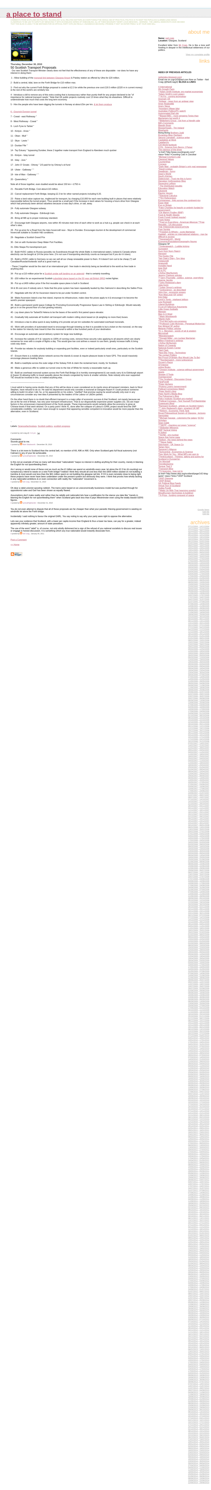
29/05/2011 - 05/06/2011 (198, 1171)
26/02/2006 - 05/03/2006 (198, 655)
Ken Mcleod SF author (169, 326)
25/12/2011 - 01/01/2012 (198, 1233)
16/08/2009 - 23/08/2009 (198, 995)
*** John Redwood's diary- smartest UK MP (178, 408)
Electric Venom (165, 193)
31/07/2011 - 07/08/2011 (198, 1190)
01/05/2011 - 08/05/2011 (198, 1162)
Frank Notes (164, 220)
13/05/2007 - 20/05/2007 (198, 780)
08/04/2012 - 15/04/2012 (198, 1266)
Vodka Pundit (164, 488)
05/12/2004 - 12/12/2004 (198, 535)
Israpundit (163, 263)
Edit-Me (206, 512)
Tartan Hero (164, 447)
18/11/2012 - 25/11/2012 (198, 1334)
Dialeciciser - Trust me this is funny (174, 179)
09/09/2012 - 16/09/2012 (198, 1313)
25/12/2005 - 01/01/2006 (198, 636)
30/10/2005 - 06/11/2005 (198, 619)
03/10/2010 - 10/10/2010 (198, 1100)
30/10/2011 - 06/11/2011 (198, 1216)
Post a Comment (18, 540)
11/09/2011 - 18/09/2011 (198, 1201)
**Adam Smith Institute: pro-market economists (180, 92)
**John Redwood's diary (169, 282)
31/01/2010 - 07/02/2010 (198, 1046)
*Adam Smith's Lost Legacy (171, 94)
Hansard (162, 253)
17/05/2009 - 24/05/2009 (198, 967)
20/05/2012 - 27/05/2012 (198, 1278)
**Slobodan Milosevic (168, 428)
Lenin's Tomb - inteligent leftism (173, 299)
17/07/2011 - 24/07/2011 (198, 1186)
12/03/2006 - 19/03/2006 (198, 660)
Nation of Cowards (167, 345)
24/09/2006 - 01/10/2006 (198, 713)
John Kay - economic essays (172, 292)
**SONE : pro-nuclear (168, 435)
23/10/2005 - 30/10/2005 (198, 617)
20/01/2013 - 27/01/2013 (198, 1354)
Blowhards (163, 130)
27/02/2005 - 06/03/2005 (198, 561)
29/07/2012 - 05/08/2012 (198, 1300)
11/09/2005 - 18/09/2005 (198, 612)
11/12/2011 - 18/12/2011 (198, 1229)
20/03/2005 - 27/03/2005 (198, 567)
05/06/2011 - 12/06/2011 (198, 1173)
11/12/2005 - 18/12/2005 (198, 632)
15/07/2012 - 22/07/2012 (198, 1296)
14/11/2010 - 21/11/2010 (198, 1113)
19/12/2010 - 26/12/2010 (198, 1124)
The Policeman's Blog (168, 396)
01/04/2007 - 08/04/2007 (198, 769)
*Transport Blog (165, 469)
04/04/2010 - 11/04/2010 (198, 1066)
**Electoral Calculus (167, 195)
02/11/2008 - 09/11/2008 (198, 909)
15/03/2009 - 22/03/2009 (198, 948)
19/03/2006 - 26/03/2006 (198, 662)
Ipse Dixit (162, 268)
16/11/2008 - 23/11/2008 (198, 911)
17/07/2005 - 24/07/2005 (198, 597)
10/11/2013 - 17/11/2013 (198, 1422)
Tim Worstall (164, 461)
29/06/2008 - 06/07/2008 (198, 870)
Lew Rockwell (164, 302)
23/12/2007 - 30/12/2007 (198, 823)
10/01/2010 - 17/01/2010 (198, 1040)
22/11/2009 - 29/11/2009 (198, 1025)
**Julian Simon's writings (170, 287)
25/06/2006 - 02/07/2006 (198, 692)
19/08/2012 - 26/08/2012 (198, 1306)
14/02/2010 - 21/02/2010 (198, 1051)
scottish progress (62, 426)
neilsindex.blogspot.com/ (170, 77)
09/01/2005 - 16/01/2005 (198, 546)
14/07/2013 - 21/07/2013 (198, 1386)
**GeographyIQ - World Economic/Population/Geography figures (177, 240)
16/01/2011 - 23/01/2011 (198, 1132)
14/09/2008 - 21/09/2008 (198, 894)
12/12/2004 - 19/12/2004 (198, 537)
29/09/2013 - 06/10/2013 (198, 1409)
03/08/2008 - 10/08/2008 (198, 881)
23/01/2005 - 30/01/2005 (198, 550)
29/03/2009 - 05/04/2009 (198, 952)
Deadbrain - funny (166, 171)
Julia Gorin (163, 285)
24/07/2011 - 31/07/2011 (198, 1188)
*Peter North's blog (167, 391)
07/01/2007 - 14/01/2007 (198, 743)
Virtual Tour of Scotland (169, 486)
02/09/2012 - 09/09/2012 (198, 1311)
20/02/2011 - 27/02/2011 (198, 1141)
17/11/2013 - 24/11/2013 (198, 1425)
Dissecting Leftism (167, 183)
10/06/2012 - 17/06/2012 (198, 1285)
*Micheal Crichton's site (169, 157)
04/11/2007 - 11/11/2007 (198, 808)
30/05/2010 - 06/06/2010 (198, 1083)
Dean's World (164, 174)
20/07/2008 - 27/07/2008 (198, 877)
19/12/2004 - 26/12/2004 (198, 539)
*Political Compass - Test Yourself (174, 401)
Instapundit (163, 261)
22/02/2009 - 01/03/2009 (198, 941)
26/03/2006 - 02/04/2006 (198, 664)
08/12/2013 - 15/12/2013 (198, 1431)
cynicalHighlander (29, 456)
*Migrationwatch (166, 336)
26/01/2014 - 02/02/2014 (198, 1444)
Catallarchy (163, 142)
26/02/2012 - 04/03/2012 (198, 1253)
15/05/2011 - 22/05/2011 (198, 1167)
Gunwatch (163, 249)
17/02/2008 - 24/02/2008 (198, 840)
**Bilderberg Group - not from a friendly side (179, 121)
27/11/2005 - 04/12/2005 (198, 627)
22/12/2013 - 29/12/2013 (198, 1435)
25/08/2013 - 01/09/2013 (198, 1399)
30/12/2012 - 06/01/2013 (198, 1347)
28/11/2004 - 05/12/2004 (198, 533)
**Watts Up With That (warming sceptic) (177, 490)
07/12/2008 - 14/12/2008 (198, 917)
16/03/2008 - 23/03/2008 (198, 849)
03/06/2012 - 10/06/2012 (198, 1283)
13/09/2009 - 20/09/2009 (198, 1003)
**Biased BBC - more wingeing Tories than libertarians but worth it (178, 117)
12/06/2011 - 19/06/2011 (198, 1175)
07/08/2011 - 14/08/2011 (198, 1192)
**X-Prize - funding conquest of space (176, 495)
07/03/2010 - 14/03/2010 (198, 1057)
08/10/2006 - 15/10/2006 (198, 718)
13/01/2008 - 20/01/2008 (198, 829)
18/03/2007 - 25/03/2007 (198, 765)
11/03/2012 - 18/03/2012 (198, 1257)
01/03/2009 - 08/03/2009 (198, 943)
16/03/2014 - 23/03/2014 (198, 1459)
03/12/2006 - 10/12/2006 (198, 735)
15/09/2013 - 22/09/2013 (198, 1405)
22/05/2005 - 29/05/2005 (198, 587)
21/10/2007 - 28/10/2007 (198, 804)
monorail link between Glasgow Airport (52, 78)
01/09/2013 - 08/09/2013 (198, 1401)
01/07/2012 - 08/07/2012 (198, 1291)
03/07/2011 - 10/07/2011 (198, 1182)
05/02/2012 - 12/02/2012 (198, 1246)
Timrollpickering (165, 464)
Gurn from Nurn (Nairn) (169, 251)
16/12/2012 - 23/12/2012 (198, 1343)
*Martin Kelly (164, 319)
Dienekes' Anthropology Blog (172, 181)
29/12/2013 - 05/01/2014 (198, 1437)
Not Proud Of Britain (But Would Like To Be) (179, 357)
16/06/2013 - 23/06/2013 (198, 1377)
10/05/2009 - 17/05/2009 (198, 965)
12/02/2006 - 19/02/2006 (198, 651)
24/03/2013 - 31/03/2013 (198, 1373)
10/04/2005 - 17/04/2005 (198, 574)
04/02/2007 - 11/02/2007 (198, 752)
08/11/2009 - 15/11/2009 (198, 1021)
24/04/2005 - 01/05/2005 (198, 578)
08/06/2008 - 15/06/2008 (198, 864)
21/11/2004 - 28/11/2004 (198, 531)
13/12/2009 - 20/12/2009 (198, 1031)
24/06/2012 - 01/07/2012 (198, 1289)
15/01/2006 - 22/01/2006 (198, 642)
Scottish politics (45, 426)
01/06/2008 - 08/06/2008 (198, 862)
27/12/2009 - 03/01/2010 (198, 1036)
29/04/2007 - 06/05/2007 (198, 776)
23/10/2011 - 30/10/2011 (198, 1214)
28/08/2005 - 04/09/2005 (198, 610)
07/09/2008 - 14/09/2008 (198, 892)
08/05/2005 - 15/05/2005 (198, 582)
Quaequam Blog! (166, 403)
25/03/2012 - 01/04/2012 (198, 1261)
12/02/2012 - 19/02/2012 (198, 1248)
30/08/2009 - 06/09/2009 (198, 999)
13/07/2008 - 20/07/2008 (198, 874)
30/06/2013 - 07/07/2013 (198, 1382)
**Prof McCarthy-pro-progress (172, 321)
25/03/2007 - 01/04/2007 (198, 767)
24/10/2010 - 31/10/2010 (198, 1107)
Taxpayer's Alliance (167, 449)
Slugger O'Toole (165, 374)
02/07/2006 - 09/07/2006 (198, 694)
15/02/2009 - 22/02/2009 (198, 939)
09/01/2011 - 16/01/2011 (198, 1130)
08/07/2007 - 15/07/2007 (198, 797)
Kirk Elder (163, 297)
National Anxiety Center (169, 348)
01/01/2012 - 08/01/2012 (198, 1235)
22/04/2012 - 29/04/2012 (198, 1270)
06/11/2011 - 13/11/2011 (198, 1218)
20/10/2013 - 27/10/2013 (198, 1416)
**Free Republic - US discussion (181, 223)
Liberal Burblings (166, 304)
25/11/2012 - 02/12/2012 (198, 1336)
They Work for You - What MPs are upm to (178, 454)
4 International (165, 87)
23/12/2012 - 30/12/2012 (198, 1345)
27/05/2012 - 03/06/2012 (198, 1281)
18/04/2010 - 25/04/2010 (198, 1070)
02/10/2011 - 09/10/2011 (198, 1208)
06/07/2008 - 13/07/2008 (198, 872)
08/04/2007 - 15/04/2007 (198, 771)
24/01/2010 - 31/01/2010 (198, 1044)
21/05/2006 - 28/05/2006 (198, 681)
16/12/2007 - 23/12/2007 (198, 821)
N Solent (162, 432)
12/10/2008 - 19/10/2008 (198, 902)
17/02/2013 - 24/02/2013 (198, 1362)
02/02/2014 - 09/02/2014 (198, 1446)
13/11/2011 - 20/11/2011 (198, 1220)
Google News (203, 510)
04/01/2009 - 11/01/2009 (198, 926)
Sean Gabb (163, 423)
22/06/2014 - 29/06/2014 (198, 1483)
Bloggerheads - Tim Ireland (171, 128)
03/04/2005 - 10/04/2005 (198, 571)
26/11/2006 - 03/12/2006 (198, 733)
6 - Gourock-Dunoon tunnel (23, 112)
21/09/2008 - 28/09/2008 (198, 896)
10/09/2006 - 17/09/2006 (198, 709)
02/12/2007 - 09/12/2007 (198, 816)
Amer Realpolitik (166, 104)
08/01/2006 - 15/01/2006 (198, 640)
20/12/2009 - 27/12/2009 (198, 1033)
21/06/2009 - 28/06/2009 (198, 978)
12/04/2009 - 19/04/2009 (198, 956)
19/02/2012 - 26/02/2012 (198, 1250)
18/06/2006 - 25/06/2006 (198, 690)
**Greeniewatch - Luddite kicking (173, 246)
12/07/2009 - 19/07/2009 (198, 984)
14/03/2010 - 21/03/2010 (198, 1059)
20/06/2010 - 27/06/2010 (198, 1089)
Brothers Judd (177, 133)
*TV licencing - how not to (170, 471)
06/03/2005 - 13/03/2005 (198, 563)
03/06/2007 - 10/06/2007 (198, 786)
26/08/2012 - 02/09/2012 (198, 1308)
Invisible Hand (165, 266)
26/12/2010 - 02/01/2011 (198, 1126)
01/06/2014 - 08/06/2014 (198, 1476)
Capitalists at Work (167, 140)
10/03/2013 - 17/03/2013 (198, 1369)
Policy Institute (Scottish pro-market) (175, 399)
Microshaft (163, 333)
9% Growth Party (166, 89)
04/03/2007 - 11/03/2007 (198, 761)
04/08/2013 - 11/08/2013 (198, 1392)
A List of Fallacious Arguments (172, 307)
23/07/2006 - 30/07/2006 (198, 696)
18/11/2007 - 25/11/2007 (198, 812)
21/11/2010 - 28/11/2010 (198, 1115)
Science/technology (27, 426)
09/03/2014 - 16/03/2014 (198, 1457)
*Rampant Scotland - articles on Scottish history (181, 406)
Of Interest (163, 365)
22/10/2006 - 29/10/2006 (198, 722)
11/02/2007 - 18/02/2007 (198, 754)
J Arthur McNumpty (167, 343)
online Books (164, 367)
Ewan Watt (163, 203)
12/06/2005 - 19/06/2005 (198, 593)
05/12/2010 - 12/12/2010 (198, 1119)
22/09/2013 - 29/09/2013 (198, 1407)
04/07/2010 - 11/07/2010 (198, 1094)
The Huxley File (165, 256)
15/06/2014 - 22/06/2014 (198, 1480)
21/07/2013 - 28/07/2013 (198, 1388)
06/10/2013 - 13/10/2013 (198, 1412)
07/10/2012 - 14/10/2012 (198, 1321)
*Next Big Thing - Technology (172, 353)
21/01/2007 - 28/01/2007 (198, 748)
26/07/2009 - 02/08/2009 (198, 988)
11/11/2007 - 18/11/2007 (198, 810)
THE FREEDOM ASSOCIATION (173, 227)
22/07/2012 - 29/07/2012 (198, 1298)
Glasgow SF (164, 244)
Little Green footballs (168, 309)
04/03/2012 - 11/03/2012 (198, 1255)
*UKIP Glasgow (165, 478)
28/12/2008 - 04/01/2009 (198, 924)
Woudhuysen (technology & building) (175, 493)
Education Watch (166, 188)
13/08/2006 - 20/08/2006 (198, 703)
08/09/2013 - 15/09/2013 (198, 1403)
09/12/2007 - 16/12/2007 (198, 819)
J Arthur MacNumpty (168, 273)
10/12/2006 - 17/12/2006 (198, 737)
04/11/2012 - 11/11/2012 (198, 1330)
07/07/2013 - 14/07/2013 (198, 1384)
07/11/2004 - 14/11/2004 (198, 526)
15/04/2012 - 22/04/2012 (198, 1268)
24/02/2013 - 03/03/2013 (198, 1364)
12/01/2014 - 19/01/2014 (198, 1440)
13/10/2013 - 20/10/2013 (198, 1414)
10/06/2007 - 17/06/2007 (198, 789)
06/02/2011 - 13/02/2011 (198, 1137)
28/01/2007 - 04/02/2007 (198, 750)
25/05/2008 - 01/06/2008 (198, 859)
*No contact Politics (167, 355)
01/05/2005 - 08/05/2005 (198, 580)
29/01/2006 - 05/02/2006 (198, 647)
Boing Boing (164, 133)
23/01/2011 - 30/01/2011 (198, 1134)
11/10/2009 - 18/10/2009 (198, 1012)
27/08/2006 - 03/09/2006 (198, 705)
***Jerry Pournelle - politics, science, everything (180, 278)
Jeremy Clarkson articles (170, 275)
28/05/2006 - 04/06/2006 (198, 683)
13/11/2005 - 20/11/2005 (198, 623)
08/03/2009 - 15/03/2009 (198, 945)
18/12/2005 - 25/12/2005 (198, 634)
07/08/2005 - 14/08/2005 (198, 604)
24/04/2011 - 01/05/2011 (198, 1160)
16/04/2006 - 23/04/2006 (198, 670)
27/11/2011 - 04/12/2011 (198, 1225)
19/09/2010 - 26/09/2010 (198, 1096)
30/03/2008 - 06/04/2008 (198, 853)
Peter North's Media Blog (170, 394)
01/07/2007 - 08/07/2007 (198, 795)
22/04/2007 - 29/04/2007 (198, 773)
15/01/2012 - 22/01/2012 (198, 1240)
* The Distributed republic (170, 186)
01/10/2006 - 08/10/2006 (198, 715)
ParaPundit (163, 382)
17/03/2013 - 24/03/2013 (198, 1371)
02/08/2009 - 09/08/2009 (198, 990)
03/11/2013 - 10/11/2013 (198, 1420)
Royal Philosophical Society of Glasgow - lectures (181, 413)
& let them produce (103, 104)
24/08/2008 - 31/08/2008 (198, 887)
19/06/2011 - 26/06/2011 (198, 1177)
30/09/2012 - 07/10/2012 (198, 1319)
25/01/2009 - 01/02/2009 (198, 932)
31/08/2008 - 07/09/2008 (198, 889)
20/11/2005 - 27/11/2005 (198, 625)
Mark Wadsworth (29, 444)
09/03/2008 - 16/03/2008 (198, 847)
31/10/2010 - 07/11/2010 (198, 1109)
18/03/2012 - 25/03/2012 (198, 1259)
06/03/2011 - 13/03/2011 (198, 1145)
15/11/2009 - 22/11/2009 (198, 1023)
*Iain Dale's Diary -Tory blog (171, 258)
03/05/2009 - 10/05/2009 (198, 963)
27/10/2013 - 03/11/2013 (198, 1418)
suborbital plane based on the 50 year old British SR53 (79, 278)
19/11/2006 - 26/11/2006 (198, 730)
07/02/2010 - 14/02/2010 (198, 1048)
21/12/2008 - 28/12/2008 (198, 922)
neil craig (26, 482)
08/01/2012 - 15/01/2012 (198, 1238)
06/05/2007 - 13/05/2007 (198, 778)
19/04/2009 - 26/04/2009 (198, 958)
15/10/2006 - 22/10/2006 (198, 720)
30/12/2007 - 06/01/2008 (198, 825)
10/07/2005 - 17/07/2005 (198, 595)
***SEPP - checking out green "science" (177, 425)
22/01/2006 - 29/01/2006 (198, 645)
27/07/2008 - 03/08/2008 (198, 879)
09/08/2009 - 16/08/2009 (198, 993)
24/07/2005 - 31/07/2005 (198, 599)
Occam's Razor (165, 362)
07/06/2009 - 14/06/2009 (198, 973)
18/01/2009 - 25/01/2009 (198, 930)
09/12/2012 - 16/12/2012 (198, 1341)
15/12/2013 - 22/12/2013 (198, 1433)
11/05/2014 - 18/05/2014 (198, 1470)
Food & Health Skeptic (169, 215)
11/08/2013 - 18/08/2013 (198, 1394)
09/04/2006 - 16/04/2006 (198, 668)
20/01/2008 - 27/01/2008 (198, 831)
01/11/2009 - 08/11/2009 (198, 1018)
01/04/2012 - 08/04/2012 (198, 1263)
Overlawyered (165, 377)
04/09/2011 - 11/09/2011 (198, 1199)
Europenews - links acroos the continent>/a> (179, 200)
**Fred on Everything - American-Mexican (178, 222)
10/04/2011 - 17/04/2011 (198, 1156)
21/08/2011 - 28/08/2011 (198, 1197)
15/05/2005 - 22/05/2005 (198, 584)
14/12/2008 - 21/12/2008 (198, 920)
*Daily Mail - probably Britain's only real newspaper (182, 166)
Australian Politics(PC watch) (172, 111)
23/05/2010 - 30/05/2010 (198, 1081)
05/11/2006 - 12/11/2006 (198, 726)
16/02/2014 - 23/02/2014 (198, 1450)
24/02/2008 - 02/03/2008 (198, 842)
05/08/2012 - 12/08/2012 (198, 1302)
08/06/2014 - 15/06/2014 (198, 1478)
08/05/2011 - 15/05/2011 (198, 1165)
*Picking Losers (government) (172, 386)
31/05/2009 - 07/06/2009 (198, 971)
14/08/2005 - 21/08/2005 (198, 606)
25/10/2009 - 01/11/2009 (198, 1016)
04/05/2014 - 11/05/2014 (198, 1467)
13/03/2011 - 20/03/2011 (198, 1147)
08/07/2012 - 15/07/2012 (198, 1293)
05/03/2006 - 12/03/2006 (198, 657)
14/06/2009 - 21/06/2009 (198, 975)
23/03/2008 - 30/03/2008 (198, 851)
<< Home (14, 544)
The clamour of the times (170, 150)
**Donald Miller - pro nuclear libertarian (176, 338)
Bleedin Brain (164, 125)
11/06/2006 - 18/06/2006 (198, 688)
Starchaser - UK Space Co (171, 444)
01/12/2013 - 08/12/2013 (198, 1429)
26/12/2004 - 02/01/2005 (198, 541)
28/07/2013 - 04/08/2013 (198, 1390)
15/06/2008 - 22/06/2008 (198, 866)
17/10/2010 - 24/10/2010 (198, 1104)
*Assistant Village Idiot (169, 108)
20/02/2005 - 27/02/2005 (198, 559)
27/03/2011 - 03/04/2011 (198, 1152)
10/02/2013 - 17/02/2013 (198, 1360)
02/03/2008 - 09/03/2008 (198, 844)
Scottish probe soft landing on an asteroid (64, 273)
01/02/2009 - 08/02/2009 (198, 935)
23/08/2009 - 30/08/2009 (198, 997)
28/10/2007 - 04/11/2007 (198, 806)
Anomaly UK (164, 99)
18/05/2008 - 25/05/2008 (198, 857)
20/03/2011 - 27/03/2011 (198, 1149)
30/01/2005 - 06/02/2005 (198, 552)
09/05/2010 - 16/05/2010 (198, 1076)
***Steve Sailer (165, 442)
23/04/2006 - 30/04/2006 (198, 672)
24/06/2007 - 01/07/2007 (198, 793)
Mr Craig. (183, 45)
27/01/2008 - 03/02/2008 (198, 834)
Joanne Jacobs (165, 280)
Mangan (162, 311)
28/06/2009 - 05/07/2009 (198, 980)
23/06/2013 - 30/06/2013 (198, 1379)
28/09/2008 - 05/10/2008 (198, 898)
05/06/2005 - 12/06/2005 (198, 591)
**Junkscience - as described (172, 290)
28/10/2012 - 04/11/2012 (198, 1328)
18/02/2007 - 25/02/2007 (198, 756)
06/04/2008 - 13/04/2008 (198, 855)
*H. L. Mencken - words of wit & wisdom (177, 331)
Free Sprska (164, 229)
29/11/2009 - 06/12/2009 (198, 1027)
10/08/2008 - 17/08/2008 (198, 883)
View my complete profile (198, 54)
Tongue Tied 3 (165, 466)
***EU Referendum (167, 198)
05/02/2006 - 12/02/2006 (198, 649)
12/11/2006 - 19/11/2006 (198, 728)
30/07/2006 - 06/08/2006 (198, 698)
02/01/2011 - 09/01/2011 (198, 1128)
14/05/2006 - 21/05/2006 (198, 679)
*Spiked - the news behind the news (175, 440)
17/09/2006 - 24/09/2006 (198, 711)
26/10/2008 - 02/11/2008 (198, 907)
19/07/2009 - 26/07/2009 (198, 986)
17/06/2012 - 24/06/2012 (198, 1287)
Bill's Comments (166, 123)
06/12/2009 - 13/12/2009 (198, 1029)
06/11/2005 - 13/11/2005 (198, 621)
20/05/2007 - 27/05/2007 (198, 782)
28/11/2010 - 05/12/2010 (198, 1117)
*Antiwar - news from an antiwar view (176, 101)
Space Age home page (169, 437)
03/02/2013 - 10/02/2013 (198, 1358)
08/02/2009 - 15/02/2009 (198, 937)
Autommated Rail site (168, 113)
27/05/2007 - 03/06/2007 (198, 784)
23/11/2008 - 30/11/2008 (198, 913)
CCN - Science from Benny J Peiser (175, 147)
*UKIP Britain (164, 481)
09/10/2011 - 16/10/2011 (198, 1210)
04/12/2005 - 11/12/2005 (198, 629)
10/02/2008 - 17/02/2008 (198, 838)
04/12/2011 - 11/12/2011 (198, 1227)
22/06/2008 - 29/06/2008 (198, 868)
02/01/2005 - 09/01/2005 (198, 544)
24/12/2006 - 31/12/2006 (198, 741)
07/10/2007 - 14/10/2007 (198, 799)
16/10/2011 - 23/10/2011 (198, 1212)
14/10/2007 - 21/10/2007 (198, 801)
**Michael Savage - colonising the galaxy (177, 418)
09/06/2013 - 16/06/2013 (198, 1375)
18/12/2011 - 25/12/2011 (198, 1231)
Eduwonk (162, 191)
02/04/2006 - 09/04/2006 (198, 666)
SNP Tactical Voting (167, 430)
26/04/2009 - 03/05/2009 (198, 960)
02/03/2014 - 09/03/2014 (198, 1455)
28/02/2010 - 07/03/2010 (198, 1055)
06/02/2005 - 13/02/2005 (198, 554)
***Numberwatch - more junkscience (175, 360)
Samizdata (163, 415)
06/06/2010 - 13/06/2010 (198, 1085)
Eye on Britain (165, 205)
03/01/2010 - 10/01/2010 (198, 1038)
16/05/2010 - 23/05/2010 (198, 1079)
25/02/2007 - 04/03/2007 (198, 758)
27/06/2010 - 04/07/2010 (198, 1091)
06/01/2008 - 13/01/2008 (198, 827)
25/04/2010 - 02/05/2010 (198, 1072)
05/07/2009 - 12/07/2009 (198, 982)
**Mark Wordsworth (167, 316)
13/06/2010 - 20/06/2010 (198, 1087)
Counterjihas (164, 162)
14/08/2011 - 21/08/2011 (198, 1195)
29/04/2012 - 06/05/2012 (198, 1272)
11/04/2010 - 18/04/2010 (198, 1068)
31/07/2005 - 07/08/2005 (198, 602)
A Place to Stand (34, 14)
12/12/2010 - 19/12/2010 (198, 1122)
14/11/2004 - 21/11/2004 (198, 529)
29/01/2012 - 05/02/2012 (198, 1244)
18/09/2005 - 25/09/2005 (198, 614)
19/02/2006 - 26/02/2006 (198, 653)
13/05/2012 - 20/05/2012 (198, 1276)
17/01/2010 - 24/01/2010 (198, 1042)
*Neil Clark (163, 350)
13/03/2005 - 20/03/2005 (198, 565)
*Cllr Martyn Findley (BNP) (171, 212)
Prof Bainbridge (198, 401)
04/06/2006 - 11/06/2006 (198, 685)
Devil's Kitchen (165, 176)
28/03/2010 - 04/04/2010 (198, 1064)
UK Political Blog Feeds (169, 483)
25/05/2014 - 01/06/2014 (198, 1474)
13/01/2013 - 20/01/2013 (198, 1351)
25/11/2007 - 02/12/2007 (198, 814)
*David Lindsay (165, 169)
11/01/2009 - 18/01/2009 (198, 928)
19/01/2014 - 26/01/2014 (198, 1442)
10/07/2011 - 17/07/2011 (198, 1184)
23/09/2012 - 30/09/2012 (198, 1317)
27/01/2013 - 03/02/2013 (198, 1356)
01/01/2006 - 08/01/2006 (198, 638)
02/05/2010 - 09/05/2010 (198, 1074)
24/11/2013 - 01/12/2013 (198, 1427)
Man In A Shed (165, 314)
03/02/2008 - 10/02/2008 (198, 836)
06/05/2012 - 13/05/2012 (198, 1274)
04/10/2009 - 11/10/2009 (198, 1010)
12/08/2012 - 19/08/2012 (198, 1304)
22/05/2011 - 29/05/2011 (198, 1169)
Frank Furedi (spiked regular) (172, 217)
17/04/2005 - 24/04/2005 (198, 576)
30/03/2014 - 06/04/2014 (198, 1463)
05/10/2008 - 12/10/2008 (198, 900)
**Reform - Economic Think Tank (173, 411)
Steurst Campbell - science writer (174, 137)
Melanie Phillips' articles (169, 328)
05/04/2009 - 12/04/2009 (198, 954)
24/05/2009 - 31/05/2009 (198, 969)
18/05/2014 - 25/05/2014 (198, 1472)
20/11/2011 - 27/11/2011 (198, 1223)
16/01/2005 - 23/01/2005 (198, 548)
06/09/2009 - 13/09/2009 (198, 1001)
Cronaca (162, 164)
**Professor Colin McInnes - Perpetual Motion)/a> (181, 324)
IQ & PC (162, 270)
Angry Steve (164, 106)
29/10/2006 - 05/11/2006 (198, 724)
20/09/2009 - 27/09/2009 (198, 1006)
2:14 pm (32, 433)
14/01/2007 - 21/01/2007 (198, 746)
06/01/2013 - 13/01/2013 (198, 1349)
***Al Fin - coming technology (172, 96)
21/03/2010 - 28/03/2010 (198, 1061)
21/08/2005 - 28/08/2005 (198, 608)
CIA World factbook (167, 145)
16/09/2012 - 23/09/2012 (198, 1315)
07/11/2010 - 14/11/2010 (198, 1111)
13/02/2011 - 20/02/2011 (198, 1139)
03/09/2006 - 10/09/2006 (198, 707)
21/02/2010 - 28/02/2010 (198, 1053)
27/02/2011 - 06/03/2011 (198, 1143)
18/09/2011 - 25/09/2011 (198, 1203)
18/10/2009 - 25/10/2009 (198, 1014)
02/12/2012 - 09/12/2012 (198, 1339)
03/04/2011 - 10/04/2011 (198, 1154)
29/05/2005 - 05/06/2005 (198, 589)
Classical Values (166, 159)
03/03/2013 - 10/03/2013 (198, 1367)
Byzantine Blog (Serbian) (170, 135)
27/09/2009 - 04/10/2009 (198, 1008)
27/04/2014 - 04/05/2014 (198, 1465)
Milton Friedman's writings (170, 340)
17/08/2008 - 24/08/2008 (198, 885)
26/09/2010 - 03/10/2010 (198, 1098)
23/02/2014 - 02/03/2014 (198, 1452)
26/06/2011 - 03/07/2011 (198, 1180)
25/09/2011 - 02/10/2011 (198, 1205)
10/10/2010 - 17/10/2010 (198, 1102)
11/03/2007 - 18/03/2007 (198, 763)
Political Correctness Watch (171, 389)
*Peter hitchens (165, 384)
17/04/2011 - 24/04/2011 (198, 1158)
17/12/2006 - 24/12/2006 (198, 739)
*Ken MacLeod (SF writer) (170, 295)
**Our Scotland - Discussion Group (174, 379)
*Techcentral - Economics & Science (175, 452)
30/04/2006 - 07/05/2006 (198, 675)
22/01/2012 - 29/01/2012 (198, 1242)
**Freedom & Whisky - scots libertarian (176, 232)
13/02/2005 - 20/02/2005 (198, 556)
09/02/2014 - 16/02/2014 (198, 1448)
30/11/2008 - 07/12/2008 (198, 915)
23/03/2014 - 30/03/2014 (198, 1461)
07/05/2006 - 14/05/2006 (198, 677)
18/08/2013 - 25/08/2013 (198, 1397)
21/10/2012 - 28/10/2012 (198, 1326)
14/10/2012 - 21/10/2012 (198, 1324)
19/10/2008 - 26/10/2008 (198, 905)
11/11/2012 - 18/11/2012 (198, 1332)
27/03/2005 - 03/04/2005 (198, 569)
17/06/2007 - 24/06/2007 (198, 791)
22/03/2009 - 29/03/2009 (198, 950)
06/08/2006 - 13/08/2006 (198, 700)
